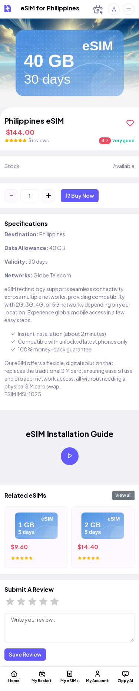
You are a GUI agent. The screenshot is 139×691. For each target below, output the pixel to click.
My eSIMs (69, 676)
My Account (97, 676)
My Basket (42, 676)
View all (123, 495)
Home (14, 676)
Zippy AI (125, 676)
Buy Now (79, 195)
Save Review (25, 654)
